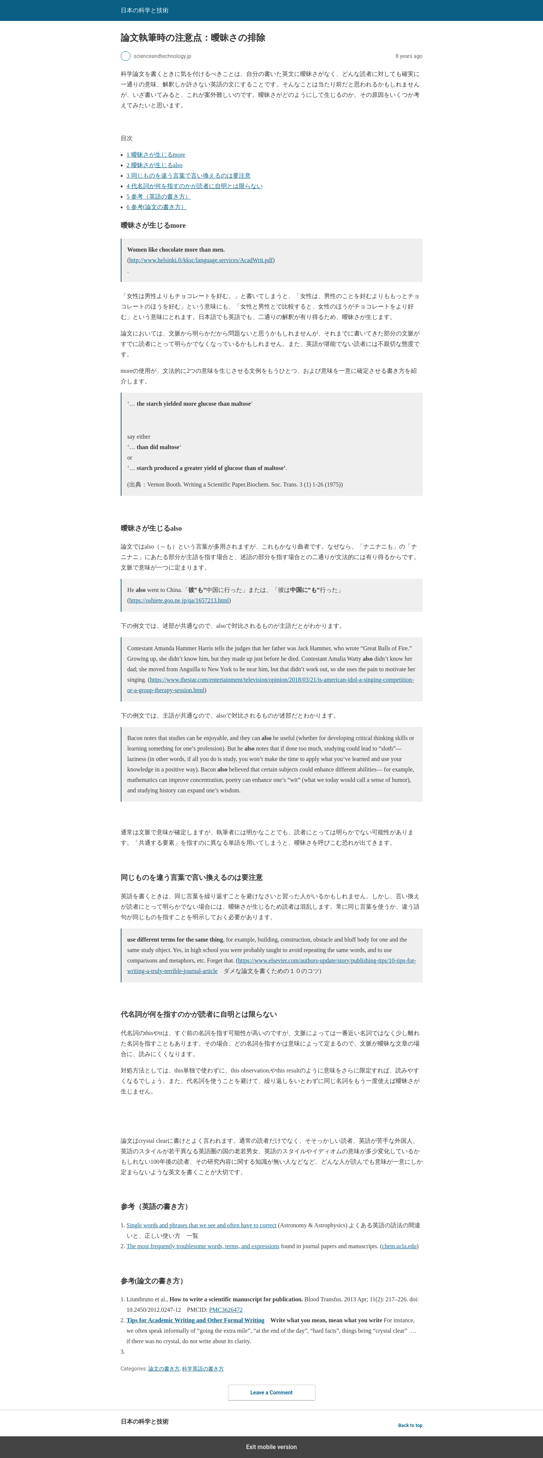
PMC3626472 (226, 1310)
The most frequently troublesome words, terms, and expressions (203, 1246)
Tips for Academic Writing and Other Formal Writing (196, 1320)
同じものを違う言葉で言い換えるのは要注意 (189, 175)
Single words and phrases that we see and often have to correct (202, 1225)
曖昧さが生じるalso (155, 165)
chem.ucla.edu (399, 1246)
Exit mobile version (271, 1447)
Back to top (410, 1425)
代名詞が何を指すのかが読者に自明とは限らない (195, 186)
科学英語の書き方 (203, 1369)
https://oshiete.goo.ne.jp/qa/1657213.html (179, 600)
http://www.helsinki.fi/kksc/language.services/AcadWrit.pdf (201, 260)
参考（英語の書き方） (159, 196)
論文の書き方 (164, 1369)
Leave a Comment (271, 1393)
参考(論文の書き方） (157, 207)
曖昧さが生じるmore (156, 154)
